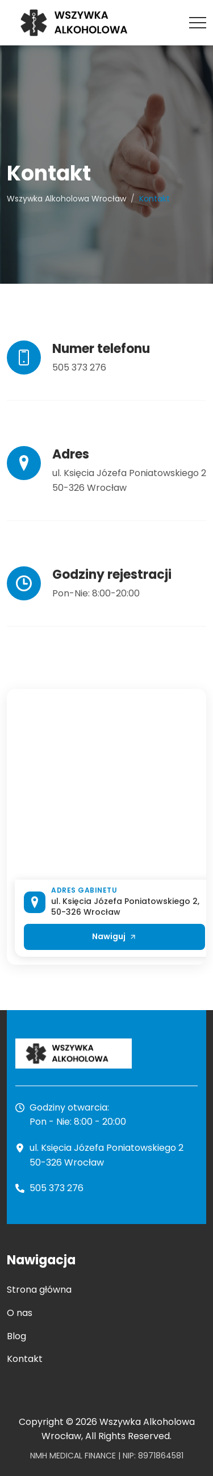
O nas (19, 1312)
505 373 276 (79, 367)
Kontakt (25, 1358)
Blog (16, 1336)
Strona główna (39, 1289)
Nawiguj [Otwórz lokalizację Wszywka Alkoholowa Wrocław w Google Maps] (114, 936)
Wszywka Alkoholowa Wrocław (66, 198)
